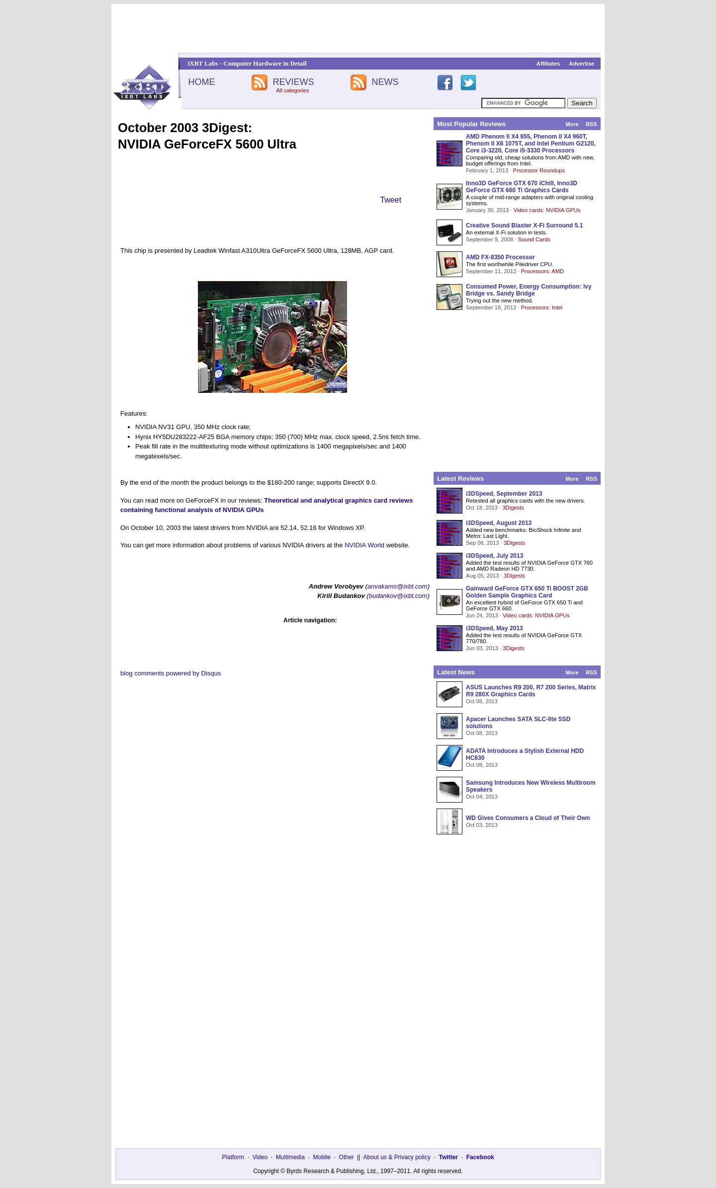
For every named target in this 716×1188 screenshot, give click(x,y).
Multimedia (290, 1157)
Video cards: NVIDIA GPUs (547, 210)
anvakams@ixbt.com (397, 586)
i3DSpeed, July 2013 (494, 555)
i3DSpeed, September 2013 (504, 493)
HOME (201, 82)
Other (346, 1157)
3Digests (513, 508)
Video (260, 1157)
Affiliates (548, 64)
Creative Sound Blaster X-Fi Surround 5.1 (524, 225)
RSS (591, 124)
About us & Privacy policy (396, 1157)
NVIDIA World (364, 545)
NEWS (385, 82)
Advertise (581, 64)
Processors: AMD (542, 271)
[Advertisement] (358, 28)
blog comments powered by (170, 673)
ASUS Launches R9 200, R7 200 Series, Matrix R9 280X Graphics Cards (531, 691)
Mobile (322, 1157)
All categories (292, 90)
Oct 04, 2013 (482, 797)
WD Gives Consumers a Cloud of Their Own (528, 818)
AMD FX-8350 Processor (500, 257)
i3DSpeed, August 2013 (499, 523)
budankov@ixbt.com (398, 595)
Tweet (390, 200)
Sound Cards (534, 239)
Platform (233, 1157)
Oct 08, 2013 (482, 701)
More (571, 124)
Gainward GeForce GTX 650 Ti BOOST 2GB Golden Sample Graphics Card (527, 592)
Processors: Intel (541, 307)
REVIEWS (293, 82)
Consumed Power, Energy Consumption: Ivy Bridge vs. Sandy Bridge (529, 290)
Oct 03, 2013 (482, 825)
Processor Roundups (539, 170)
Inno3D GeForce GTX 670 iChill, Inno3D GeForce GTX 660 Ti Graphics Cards (521, 187)
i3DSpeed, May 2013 (494, 628)
